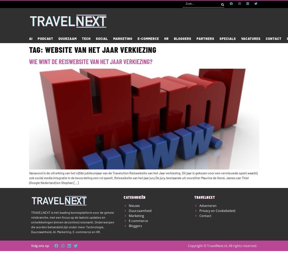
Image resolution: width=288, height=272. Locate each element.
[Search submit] (222, 3)
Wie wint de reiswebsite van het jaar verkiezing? (90, 61)
